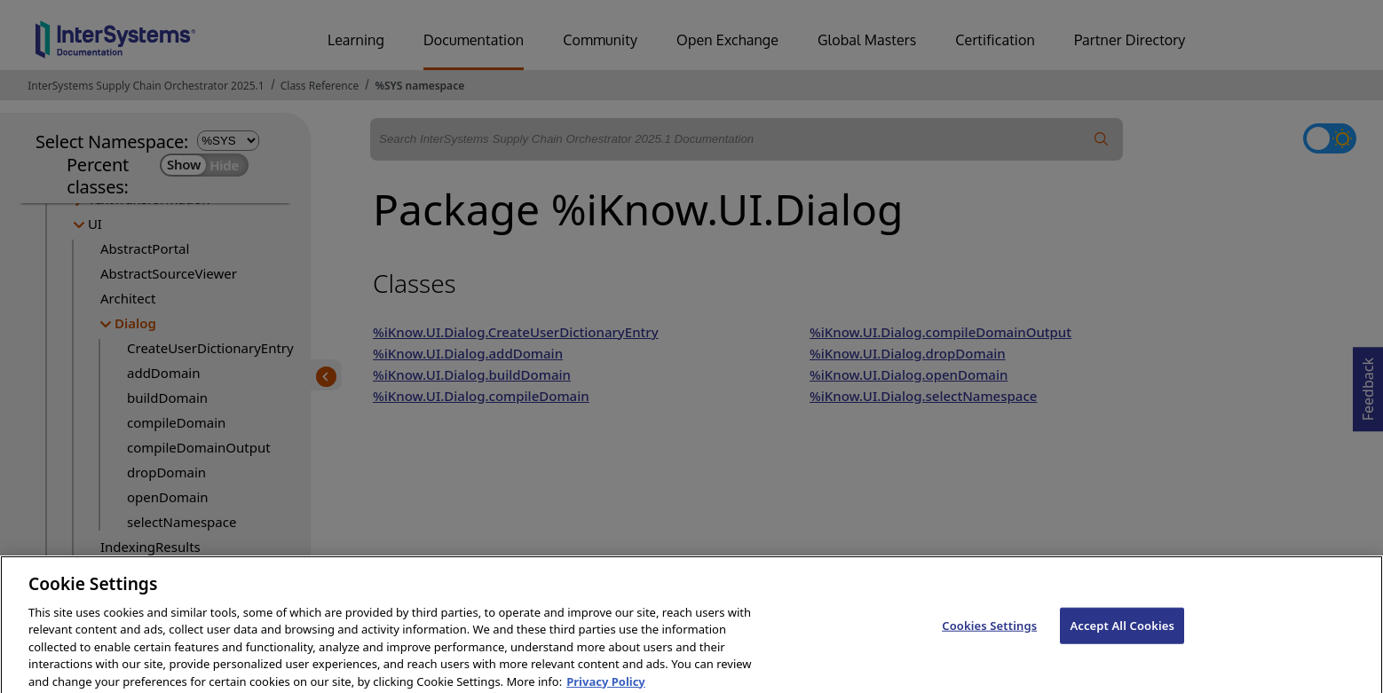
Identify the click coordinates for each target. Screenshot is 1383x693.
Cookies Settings (989, 643)
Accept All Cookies (1122, 643)
